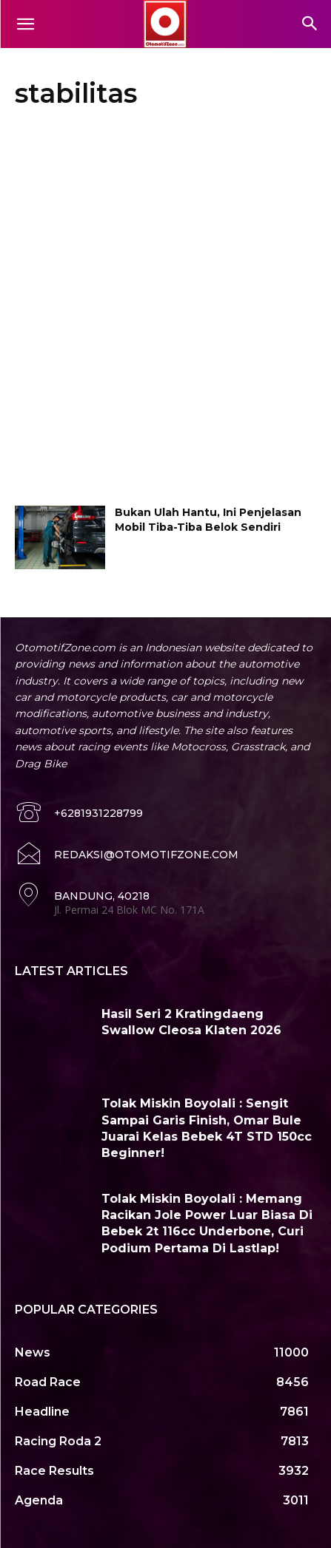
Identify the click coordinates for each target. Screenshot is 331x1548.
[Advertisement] (165, 311)
